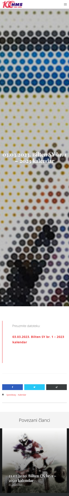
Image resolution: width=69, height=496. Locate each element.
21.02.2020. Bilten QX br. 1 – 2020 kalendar (32, 478)
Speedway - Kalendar (16, 394)
